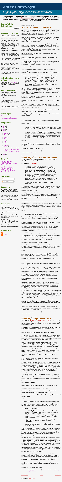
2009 (4, 130)
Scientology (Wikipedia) (6, 161)
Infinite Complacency (6, 169)
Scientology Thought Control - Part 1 (38, 29)
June (5, 140)
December (6, 132)
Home (41, 475)
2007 (4, 154)
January (6, 146)
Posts (4, 179)
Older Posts (58, 475)
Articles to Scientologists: (7, 117)
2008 (4, 153)
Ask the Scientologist (19, 7)
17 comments (37, 311)
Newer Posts (24, 475)
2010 (4, 129)
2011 (4, 127)
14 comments (37, 150)
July (5, 138)
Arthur (4, 233)
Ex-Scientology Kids (5, 171)
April (5, 142)
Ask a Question (14, 82)
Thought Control (32, 152)
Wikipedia (34, 163)
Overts (27, 152)
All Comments (6, 181)
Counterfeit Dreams (5, 162)
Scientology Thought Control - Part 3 (36, 27)
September (6, 135)
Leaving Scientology (6, 165)
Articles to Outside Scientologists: (9, 118)
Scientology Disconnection (7, 168)
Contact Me (4, 115)
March (5, 144)
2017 (4, 125)
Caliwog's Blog (4, 164)
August (5, 137)
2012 (4, 126)
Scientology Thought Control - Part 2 (36, 319)
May (5, 141)
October (6, 134)
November (6, 133)
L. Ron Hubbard (33, 471)
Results (28, 313)
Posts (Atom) (32, 478)
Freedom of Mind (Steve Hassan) (9, 163)
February (6, 145)
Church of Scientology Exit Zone (8, 170)
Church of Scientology (50, 150)
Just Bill (27, 150)
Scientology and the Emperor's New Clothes (39, 158)
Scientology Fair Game (6, 167)
